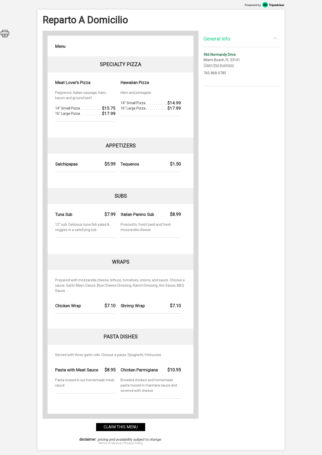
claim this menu (121, 427)
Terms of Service (110, 443)
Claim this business (219, 65)
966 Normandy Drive (220, 55)
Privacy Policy (133, 443)
